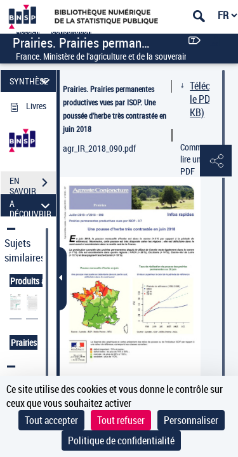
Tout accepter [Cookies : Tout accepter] (51, 420)
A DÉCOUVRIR (31, 205)
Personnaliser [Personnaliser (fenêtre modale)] (191, 420)
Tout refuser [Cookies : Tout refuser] (121, 420)
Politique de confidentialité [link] (121, 440)
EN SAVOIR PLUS (33, 184)
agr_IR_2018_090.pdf (99, 148)
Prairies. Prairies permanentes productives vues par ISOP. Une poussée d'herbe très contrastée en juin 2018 (114, 109)
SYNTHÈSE (31, 81)
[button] (216, 161)
